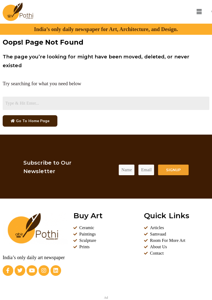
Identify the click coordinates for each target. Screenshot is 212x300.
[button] (198, 12)
